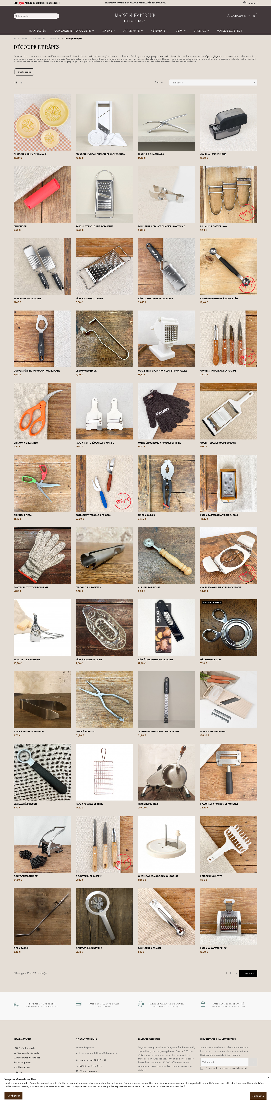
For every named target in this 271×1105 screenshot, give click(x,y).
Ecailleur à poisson (25, 804)
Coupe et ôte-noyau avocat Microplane (37, 370)
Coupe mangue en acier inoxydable (220, 587)
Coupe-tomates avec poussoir (218, 443)
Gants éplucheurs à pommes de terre (159, 443)
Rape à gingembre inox (213, 948)
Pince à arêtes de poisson (29, 731)
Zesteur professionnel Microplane (158, 731)
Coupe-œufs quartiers (89, 948)
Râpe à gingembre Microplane (155, 659)
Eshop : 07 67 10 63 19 (91, 1065)
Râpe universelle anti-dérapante (94, 226)
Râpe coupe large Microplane (155, 298)
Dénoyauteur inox (86, 370)
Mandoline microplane (27, 298)
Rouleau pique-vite (211, 876)
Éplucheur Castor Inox (213, 226)
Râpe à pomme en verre (89, 659)
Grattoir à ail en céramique (30, 154)
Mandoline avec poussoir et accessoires (100, 154)
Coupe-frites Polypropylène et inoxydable (162, 370)
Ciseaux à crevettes (26, 443)
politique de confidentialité (233, 1068)
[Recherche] (36, 16)
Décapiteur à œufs (211, 659)
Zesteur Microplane (91, 56)
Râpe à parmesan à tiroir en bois (219, 515)
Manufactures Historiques (27, 1057)
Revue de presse (22, 1062)
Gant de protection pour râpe (31, 587)
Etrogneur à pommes (88, 587)
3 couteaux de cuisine (89, 876)
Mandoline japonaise (213, 731)
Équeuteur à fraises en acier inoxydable (161, 226)
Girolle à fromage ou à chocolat (158, 876)
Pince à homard (85, 731)
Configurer (13, 1095)
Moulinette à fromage (27, 659)
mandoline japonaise (170, 56)
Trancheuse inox (148, 804)
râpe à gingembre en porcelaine (222, 56)
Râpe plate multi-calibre (89, 298)
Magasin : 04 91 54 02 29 (93, 1060)
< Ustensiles (24, 71)
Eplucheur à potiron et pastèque (219, 804)
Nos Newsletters (22, 1067)
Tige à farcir (21, 948)
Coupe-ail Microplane (213, 154)
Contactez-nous (88, 1071)
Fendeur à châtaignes (151, 154)
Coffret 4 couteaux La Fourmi (218, 370)
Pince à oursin (146, 515)
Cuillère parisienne (149, 587)
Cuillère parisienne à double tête (219, 298)
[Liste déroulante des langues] (250, 3)
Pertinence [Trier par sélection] (214, 82)
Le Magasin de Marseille (26, 1052)
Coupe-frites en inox (26, 876)
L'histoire (18, 1072)
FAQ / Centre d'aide (24, 1048)
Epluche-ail (20, 226)
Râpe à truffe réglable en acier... (95, 443)
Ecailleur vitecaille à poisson (93, 515)
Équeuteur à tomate (149, 948)
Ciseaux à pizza (23, 515)
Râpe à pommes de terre (89, 804)
